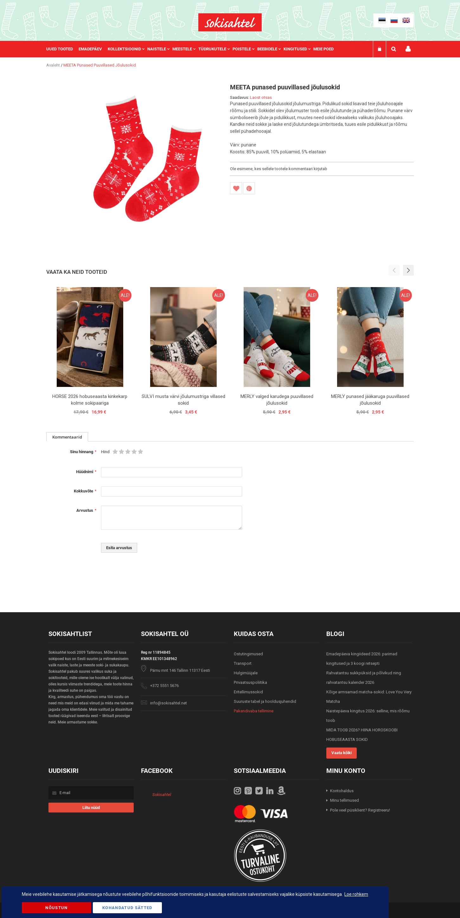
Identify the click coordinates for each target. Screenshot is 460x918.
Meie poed (323, 49)
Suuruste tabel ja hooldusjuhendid (265, 701)
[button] (408, 270)
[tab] (67, 436)
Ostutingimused (248, 654)
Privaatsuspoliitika (250, 682)
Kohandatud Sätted (127, 907)
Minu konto (408, 49)
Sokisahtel (161, 794)
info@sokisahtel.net (168, 703)
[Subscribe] (91, 807)
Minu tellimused (344, 800)
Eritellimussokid (248, 692)
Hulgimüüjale (246, 673)
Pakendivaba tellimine (253, 711)
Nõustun (56, 907)
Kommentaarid (67, 437)
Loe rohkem (356, 894)
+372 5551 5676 (164, 685)
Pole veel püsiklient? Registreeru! (360, 810)
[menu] (193, 49)
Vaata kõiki (341, 752)
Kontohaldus (342, 790)
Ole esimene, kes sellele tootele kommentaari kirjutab (278, 168)
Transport (243, 663)
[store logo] (230, 22)
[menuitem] (62, 49)
